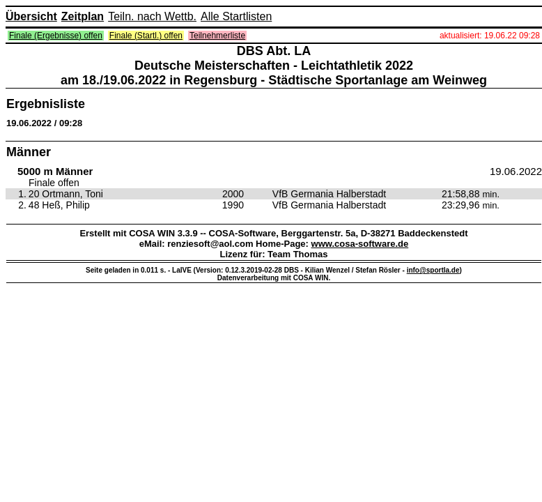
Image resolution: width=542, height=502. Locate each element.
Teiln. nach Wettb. (152, 16)
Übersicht (31, 16)
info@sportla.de (433, 270)
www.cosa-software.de (360, 243)
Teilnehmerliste (217, 35)
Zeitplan (82, 16)
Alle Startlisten (236, 16)
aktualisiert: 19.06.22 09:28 (490, 35)
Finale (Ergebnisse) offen (55, 35)
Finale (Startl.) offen (146, 35)
